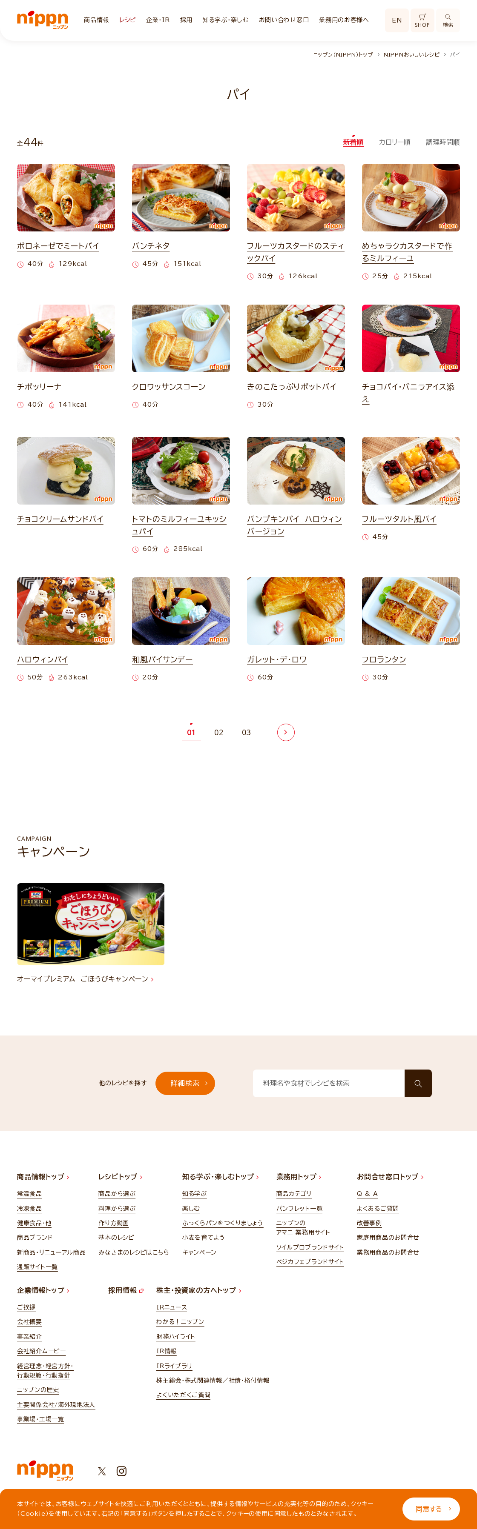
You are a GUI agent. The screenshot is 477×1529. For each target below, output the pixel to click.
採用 (186, 20)
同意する (433, 1509)
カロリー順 (395, 142)
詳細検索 (189, 1083)
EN (397, 20)
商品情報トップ (43, 1176)
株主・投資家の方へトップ (198, 1290)
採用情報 (126, 1290)
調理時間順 (443, 142)
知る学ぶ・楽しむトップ (220, 1176)
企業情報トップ (43, 1290)
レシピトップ (120, 1176)
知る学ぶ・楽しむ (226, 20)
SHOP (422, 21)
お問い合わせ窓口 (284, 20)
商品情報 (96, 20)
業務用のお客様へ (344, 20)
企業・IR (158, 20)
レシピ (127, 20)
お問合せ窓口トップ (390, 1176)
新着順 (353, 142)
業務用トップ (299, 1176)
